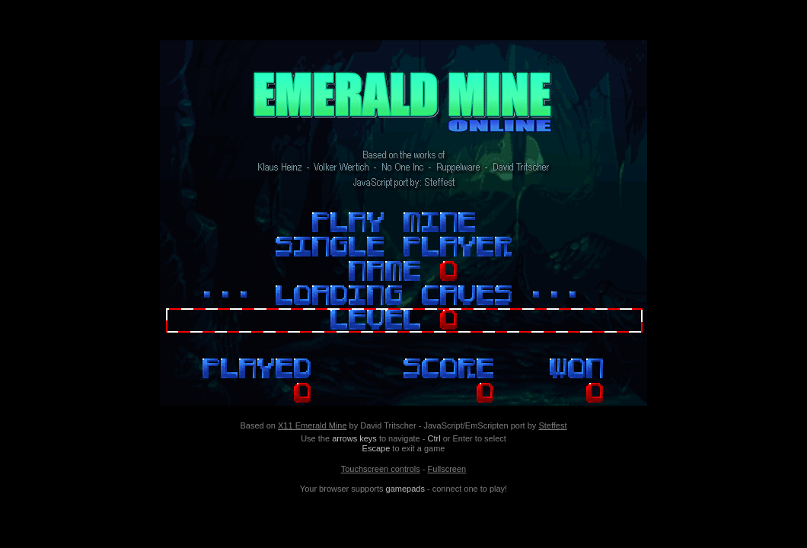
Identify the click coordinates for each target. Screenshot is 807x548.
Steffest (552, 425)
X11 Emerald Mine (312, 425)
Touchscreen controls (380, 468)
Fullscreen (446, 468)
